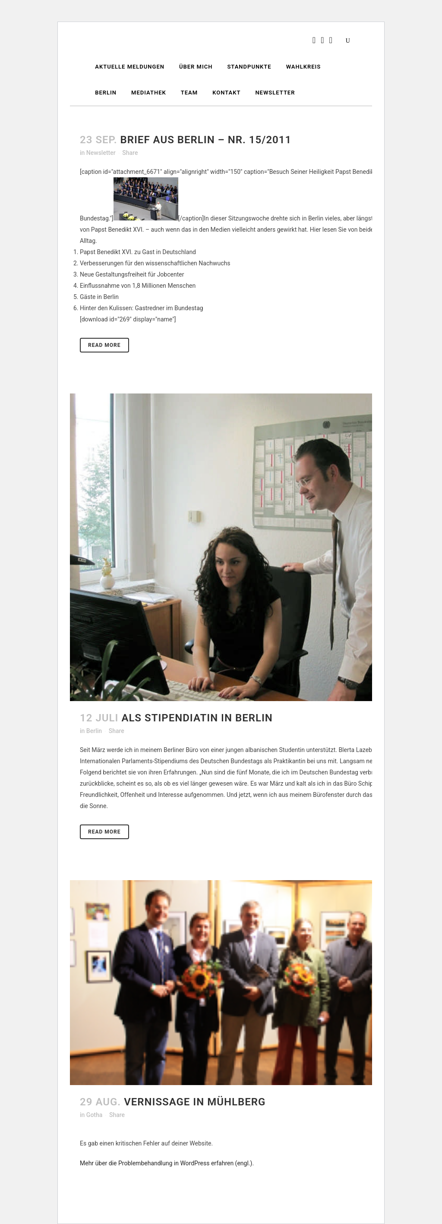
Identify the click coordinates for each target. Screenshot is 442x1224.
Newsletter (101, 152)
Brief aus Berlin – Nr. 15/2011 (205, 140)
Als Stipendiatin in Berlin (196, 718)
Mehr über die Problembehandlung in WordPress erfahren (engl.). (167, 1163)
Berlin (94, 730)
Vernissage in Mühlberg (194, 1102)
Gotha (94, 1114)
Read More (104, 345)
